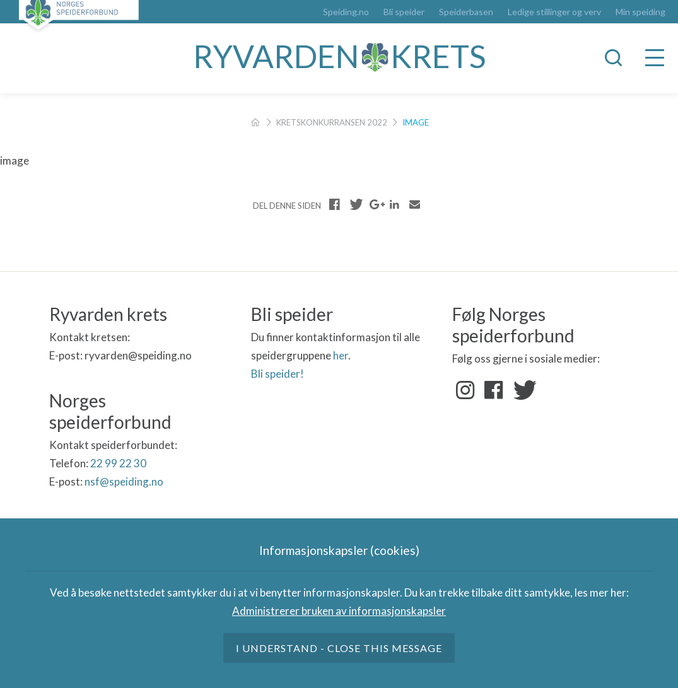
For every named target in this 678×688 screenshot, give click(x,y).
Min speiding (640, 12)
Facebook (494, 390)
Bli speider (403, 12)
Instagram (465, 390)
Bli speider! (277, 373)
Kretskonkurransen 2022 (331, 122)
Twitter (522, 390)
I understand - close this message (339, 648)
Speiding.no (346, 12)
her (340, 355)
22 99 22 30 (118, 463)
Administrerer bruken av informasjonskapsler (339, 610)
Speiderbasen (466, 12)
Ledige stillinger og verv (554, 12)
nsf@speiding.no (124, 481)
